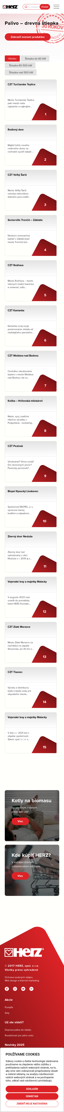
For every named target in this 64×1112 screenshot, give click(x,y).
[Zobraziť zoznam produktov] (28, 37)
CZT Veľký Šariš (17, 175)
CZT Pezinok (15, 446)
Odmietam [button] (32, 1096)
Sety (7, 1013)
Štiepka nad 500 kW (20, 72)
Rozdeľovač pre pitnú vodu (19, 1035)
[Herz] (10, 7)
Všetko (12, 58)
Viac (20, 821)
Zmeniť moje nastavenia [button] (32, 1103)
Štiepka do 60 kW (35, 58)
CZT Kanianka (16, 310)
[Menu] (56, 7)
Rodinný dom (16, 130)
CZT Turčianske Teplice (21, 84)
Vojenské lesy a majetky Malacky (27, 582)
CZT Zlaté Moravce (19, 627)
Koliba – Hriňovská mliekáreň (25, 401)
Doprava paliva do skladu (18, 1029)
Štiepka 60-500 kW (20, 65)
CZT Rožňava (15, 265)
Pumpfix (9, 1007)
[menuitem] (56, 7)
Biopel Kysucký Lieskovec (23, 491)
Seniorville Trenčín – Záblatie (25, 220)
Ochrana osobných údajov (18, 977)
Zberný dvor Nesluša (20, 536)
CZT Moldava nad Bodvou (23, 356)
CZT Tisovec (15, 672)
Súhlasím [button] (32, 1089)
